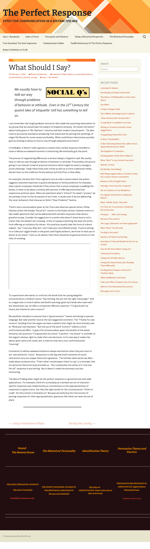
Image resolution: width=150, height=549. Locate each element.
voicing (34, 77)
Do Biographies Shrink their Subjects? (117, 155)
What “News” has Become (112, 228)
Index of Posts (32, 36)
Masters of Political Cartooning (114, 237)
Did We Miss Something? (111, 169)
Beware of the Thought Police (113, 181)
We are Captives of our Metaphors (115, 190)
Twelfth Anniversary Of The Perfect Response (91, 43)
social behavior (15, 77)
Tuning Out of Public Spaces (113, 258)
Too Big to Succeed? (109, 232)
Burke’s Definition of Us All (15, 49)
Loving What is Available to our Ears (116, 122)
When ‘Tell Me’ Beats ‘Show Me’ (114, 202)
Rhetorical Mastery (39, 74)
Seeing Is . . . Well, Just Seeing (114, 214)
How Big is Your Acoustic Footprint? (116, 185)
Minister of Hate (107, 164)
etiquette (56, 74)
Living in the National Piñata (26, 423)
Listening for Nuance (109, 88)
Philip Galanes (68, 74)
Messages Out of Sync (110, 291)
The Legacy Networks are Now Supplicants (119, 223)
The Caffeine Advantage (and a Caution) (117, 113)
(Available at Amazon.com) (22, 498)
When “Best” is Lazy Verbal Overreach (117, 160)
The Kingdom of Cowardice (112, 151)
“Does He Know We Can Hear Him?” (116, 118)
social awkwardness (83, 74)
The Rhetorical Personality (121, 36)
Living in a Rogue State (110, 109)
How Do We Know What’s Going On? (116, 249)
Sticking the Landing (82, 423)
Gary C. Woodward (11, 36)
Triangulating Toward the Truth (114, 134)
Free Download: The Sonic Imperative (20, 43)
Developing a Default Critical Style (115, 92)
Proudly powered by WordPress (17, 536)
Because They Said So (110, 219)
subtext (26, 77)
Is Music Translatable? (110, 139)
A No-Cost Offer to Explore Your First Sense (119, 282)
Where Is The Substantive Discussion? (117, 286)
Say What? (105, 104)
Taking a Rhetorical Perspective (89, 36)
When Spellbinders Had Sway (113, 277)
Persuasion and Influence (56, 36)
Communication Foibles (53, 43)
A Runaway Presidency (110, 253)
